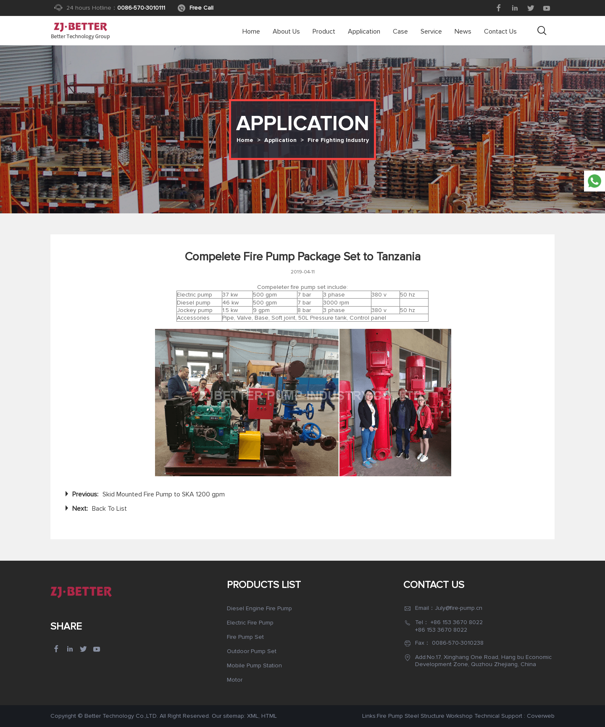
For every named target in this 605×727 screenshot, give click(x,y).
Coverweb (541, 715)
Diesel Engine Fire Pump (259, 608)
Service (431, 31)
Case (400, 31)
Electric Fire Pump (250, 622)
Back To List (109, 508)
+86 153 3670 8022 (457, 622)
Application (364, 31)
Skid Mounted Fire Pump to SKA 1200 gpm (164, 494)
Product (324, 31)
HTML (269, 715)
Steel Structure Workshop (439, 715)
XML (252, 715)
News (463, 31)
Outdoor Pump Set (251, 651)
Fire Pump (390, 715)
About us (286, 31)
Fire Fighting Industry (338, 140)
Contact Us (500, 31)
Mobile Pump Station (254, 665)
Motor (234, 679)
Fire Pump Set (245, 636)
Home (251, 31)
